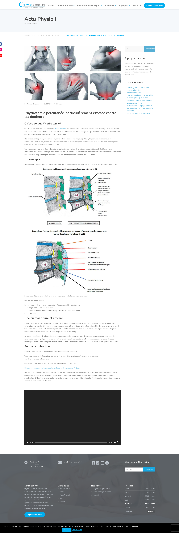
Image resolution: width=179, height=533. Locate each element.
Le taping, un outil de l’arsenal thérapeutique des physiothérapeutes (138, 90)
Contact (63, 501)
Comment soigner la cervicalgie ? (139, 113)
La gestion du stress (134, 103)
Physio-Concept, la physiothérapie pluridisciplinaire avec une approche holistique (140, 108)
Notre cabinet (65, 488)
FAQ (61, 498)
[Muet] (114, 442)
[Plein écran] (118, 442)
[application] (72, 417)
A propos (123, 5)
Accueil (51, 5)
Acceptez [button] (67, 530)
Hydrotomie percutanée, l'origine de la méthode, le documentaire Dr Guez (52, 368)
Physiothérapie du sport (88, 5)
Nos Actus (137, 5)
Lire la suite (77, 530)
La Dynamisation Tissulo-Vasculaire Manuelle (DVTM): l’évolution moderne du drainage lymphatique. (140, 97)
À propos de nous (35, 515)
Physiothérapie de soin (101, 488)
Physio (59, 104)
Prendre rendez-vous (154, 5)
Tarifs (62, 492)
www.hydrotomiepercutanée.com (36, 359)
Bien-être (109, 5)
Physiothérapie (65, 5)
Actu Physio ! (65, 495)
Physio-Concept (60, 129)
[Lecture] (27, 442)
